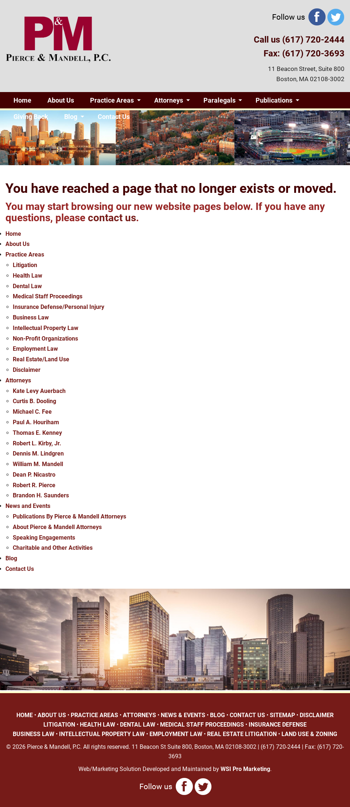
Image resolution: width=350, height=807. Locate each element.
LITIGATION (59, 724)
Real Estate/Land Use (41, 359)
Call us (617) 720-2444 (299, 40)
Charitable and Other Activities (53, 547)
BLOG (217, 715)
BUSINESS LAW (33, 734)
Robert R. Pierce (34, 485)
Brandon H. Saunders (41, 495)
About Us (60, 100)
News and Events (27, 505)
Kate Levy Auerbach (39, 390)
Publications (274, 100)
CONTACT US (247, 715)
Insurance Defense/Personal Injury (58, 306)
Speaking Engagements (44, 537)
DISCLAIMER (317, 715)
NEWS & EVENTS (183, 715)
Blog (70, 116)
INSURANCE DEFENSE (278, 724)
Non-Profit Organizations (45, 338)
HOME (24, 715)
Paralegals (219, 100)
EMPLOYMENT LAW (175, 734)
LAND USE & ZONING (309, 734)
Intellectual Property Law (45, 328)
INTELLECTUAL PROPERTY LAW (102, 734)
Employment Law (35, 348)
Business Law (31, 317)
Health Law (27, 275)
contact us (112, 218)
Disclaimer (26, 369)
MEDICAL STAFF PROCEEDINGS (202, 724)
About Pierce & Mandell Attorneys (57, 527)
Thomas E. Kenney (37, 432)
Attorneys (168, 100)
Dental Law (27, 286)
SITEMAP (282, 715)
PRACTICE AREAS (94, 715)
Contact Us (114, 116)
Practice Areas (112, 100)
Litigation (25, 265)
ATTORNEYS (139, 715)
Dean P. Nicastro (34, 474)
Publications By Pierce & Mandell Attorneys (69, 516)
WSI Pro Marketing (245, 769)
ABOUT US (52, 715)
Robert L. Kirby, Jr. (37, 443)
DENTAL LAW (137, 724)
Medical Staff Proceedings (47, 296)
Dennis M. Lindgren (38, 453)
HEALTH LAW (97, 724)
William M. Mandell (38, 464)
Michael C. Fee (32, 411)
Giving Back (30, 116)
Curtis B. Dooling (34, 401)
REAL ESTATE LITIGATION (242, 734)
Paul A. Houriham (36, 422)
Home (22, 100)
